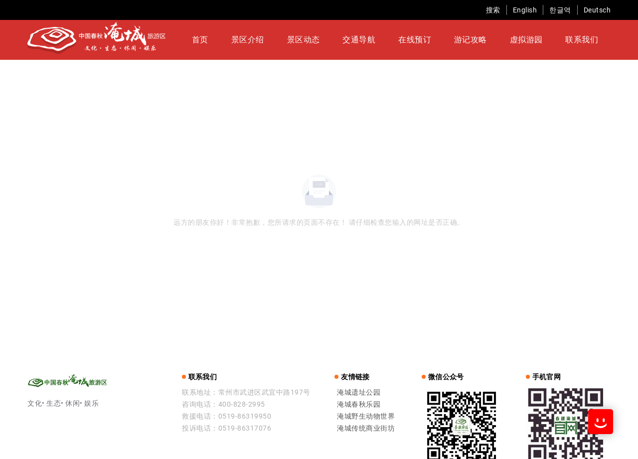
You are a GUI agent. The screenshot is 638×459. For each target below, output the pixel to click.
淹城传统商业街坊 (366, 429)
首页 (242, 40)
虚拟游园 (491, 40)
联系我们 (533, 40)
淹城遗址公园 (358, 393)
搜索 (493, 10)
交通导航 (362, 40)
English (525, 10)
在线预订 (405, 40)
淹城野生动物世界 (366, 417)
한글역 (560, 10)
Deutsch (597, 10)
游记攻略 (448, 40)
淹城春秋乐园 (358, 405)
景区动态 (319, 40)
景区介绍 (276, 40)
